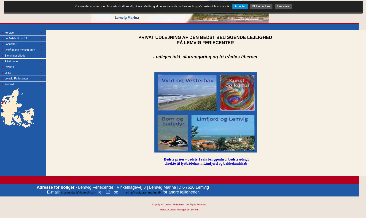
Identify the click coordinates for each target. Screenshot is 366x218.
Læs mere (283, 6)
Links (8, 72)
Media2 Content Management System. (179, 209)
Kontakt (9, 84)
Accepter (240, 6)
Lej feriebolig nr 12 (16, 38)
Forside (9, 32)
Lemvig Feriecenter (16, 78)
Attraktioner (12, 61)
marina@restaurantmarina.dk (142, 192)
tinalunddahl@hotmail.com (78, 192)
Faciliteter (10, 44)
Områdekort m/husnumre (20, 50)
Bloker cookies (261, 6)
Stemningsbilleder (15, 55)
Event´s (9, 67)
